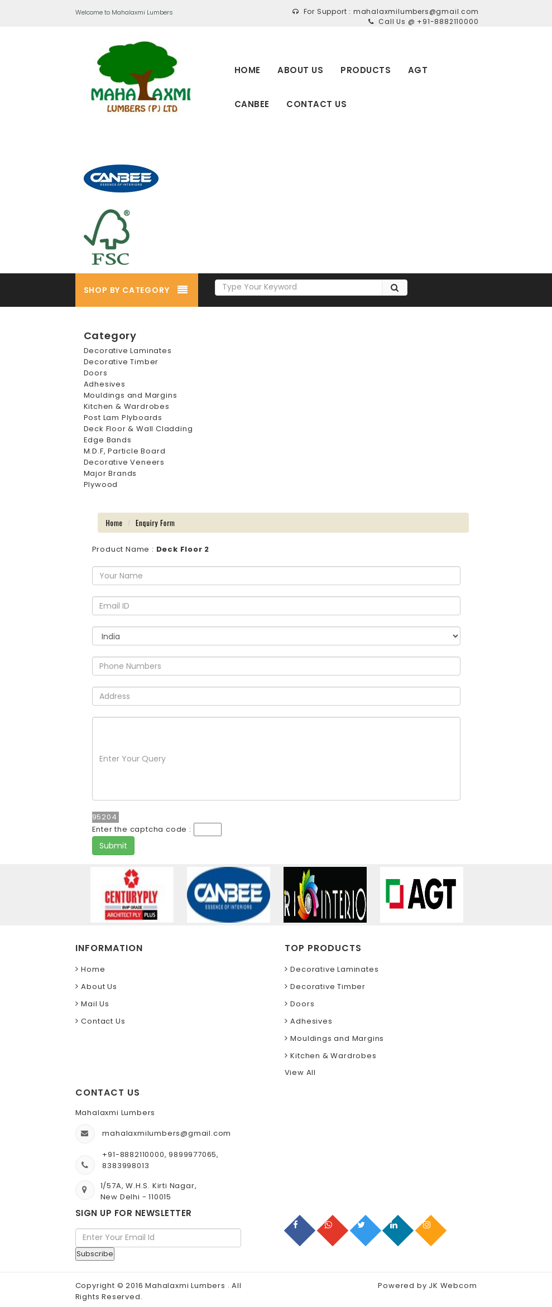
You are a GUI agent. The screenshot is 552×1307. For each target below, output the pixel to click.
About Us (99, 986)
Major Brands (110, 473)
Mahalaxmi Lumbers (186, 1285)
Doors (96, 373)
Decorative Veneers (124, 462)
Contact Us (103, 1021)
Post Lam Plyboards (123, 417)
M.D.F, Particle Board (125, 451)
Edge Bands (108, 440)
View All (300, 1072)
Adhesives (105, 384)
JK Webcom (453, 1285)
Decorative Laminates (128, 350)
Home (114, 522)
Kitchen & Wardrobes (127, 406)
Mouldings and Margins (130, 395)
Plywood (101, 484)
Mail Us (95, 1004)
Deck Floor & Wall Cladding (138, 428)
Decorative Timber (121, 361)
